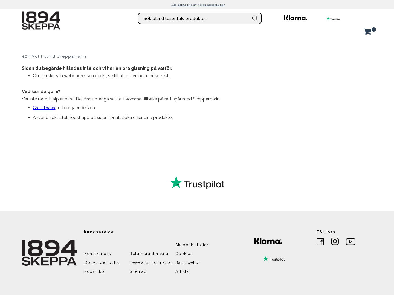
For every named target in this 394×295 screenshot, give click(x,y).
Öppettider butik (101, 262)
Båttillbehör (187, 262)
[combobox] (199, 18)
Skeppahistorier (191, 245)
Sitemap (138, 271)
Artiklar (182, 271)
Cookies (184, 253)
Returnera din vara (149, 253)
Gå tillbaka (44, 108)
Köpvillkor (95, 271)
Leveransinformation (151, 262)
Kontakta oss (97, 253)
